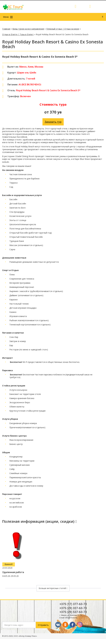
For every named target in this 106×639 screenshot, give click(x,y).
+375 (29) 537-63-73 (73, 612)
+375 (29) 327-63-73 (73, 608)
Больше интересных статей (53, 588)
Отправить (43, 625)
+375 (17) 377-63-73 (73, 604)
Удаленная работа (13, 572)
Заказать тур (53, 121)
